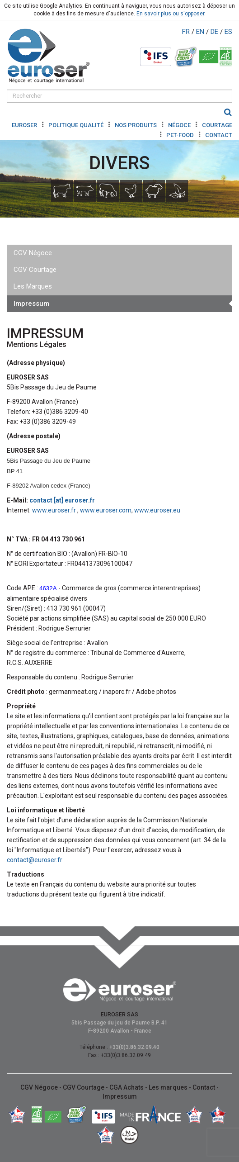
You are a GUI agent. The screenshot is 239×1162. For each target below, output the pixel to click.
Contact (218, 135)
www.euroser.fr (54, 510)
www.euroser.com (105, 510)
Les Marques (33, 286)
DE (215, 32)
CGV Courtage (35, 270)
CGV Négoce (33, 253)
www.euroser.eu (157, 510)
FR (187, 32)
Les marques (169, 1087)
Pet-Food (180, 135)
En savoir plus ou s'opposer (170, 13)
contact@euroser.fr (34, 859)
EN (201, 32)
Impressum (31, 303)
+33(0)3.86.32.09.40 (134, 1047)
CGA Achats (127, 1087)
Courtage (217, 125)
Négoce (180, 125)
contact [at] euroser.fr (62, 500)
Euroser (25, 125)
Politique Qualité (76, 125)
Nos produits (136, 125)
